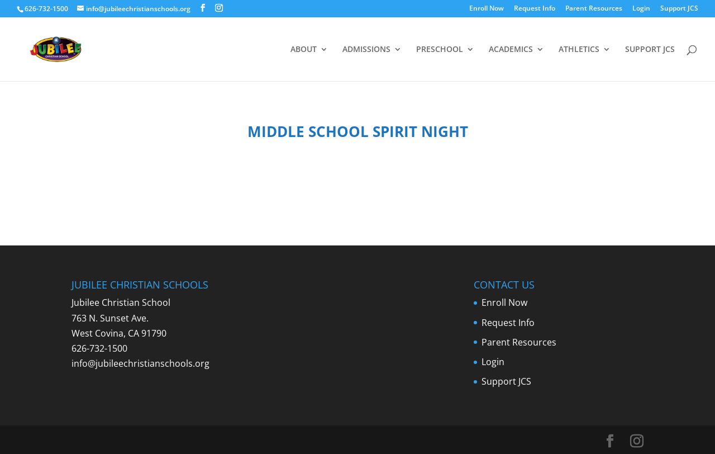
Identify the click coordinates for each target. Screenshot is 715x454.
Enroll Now (486, 9)
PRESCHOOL (439, 49)
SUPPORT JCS (650, 49)
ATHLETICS (579, 49)
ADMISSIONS (366, 49)
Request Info (534, 9)
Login (641, 9)
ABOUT (303, 49)
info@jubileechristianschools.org (140, 363)
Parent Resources (593, 9)
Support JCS (679, 9)
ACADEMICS (511, 49)
